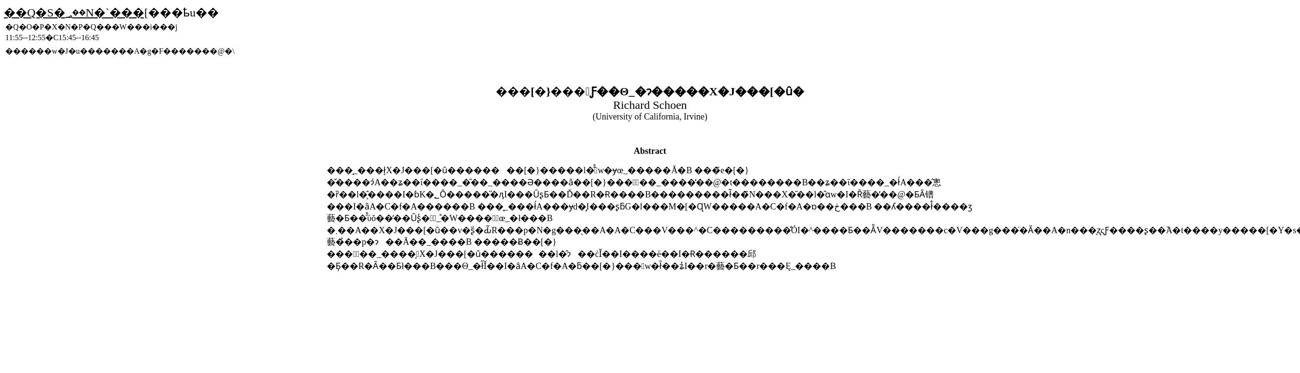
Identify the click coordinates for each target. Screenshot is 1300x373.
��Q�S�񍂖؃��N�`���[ (76, 12)
